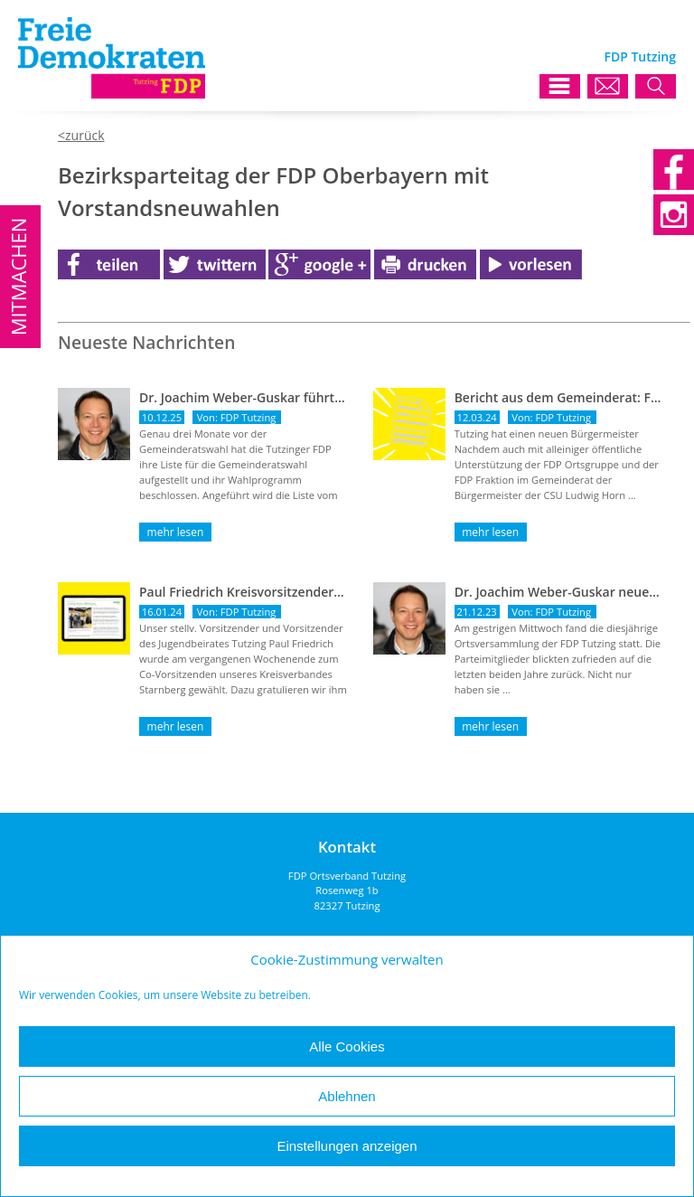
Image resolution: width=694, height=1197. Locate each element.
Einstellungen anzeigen (347, 1146)
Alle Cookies (346, 1046)
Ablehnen (346, 1096)
